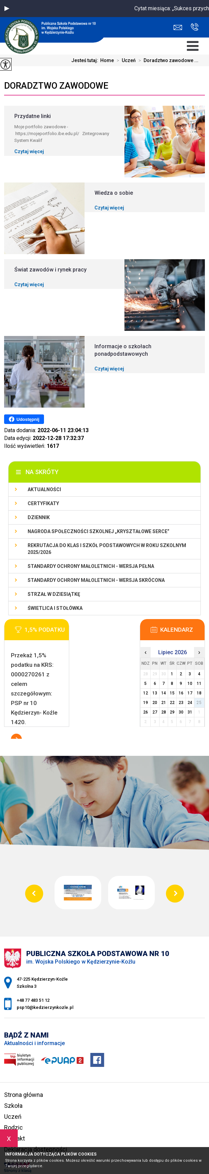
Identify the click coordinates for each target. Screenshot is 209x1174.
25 (199, 702)
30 (181, 712)
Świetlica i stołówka (55, 608)
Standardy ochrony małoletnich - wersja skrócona (96, 580)
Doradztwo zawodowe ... (167, 60)
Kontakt (14, 1138)
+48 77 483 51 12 (194, 27)
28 (163, 712)
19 (145, 702)
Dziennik (39, 517)
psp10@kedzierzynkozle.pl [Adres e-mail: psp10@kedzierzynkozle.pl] (45, 1007)
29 (172, 712)
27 (154, 712)
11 (199, 683)
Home (107, 60)
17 (190, 693)
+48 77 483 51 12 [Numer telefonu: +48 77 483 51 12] (33, 1000)
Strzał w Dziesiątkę (54, 594)
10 (190, 683)
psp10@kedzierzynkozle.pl (178, 27)
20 (154, 702)
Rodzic (13, 1127)
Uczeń (125, 60)
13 (154, 693)
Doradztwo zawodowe (56, 85)
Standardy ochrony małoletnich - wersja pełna (91, 566)
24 (190, 702)
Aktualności (44, 489)
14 (163, 693)
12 (145, 693)
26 (145, 712)
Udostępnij (24, 419)
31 (190, 712)
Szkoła (13, 1105)
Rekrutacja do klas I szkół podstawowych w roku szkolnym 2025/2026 (107, 549)
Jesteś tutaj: (85, 60)
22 (172, 702)
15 (172, 693)
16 (181, 693)
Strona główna (23, 1094)
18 (199, 693)
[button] (7, 8)
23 (181, 702)
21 (163, 702)
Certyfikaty (43, 503)
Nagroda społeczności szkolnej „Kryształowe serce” (98, 531)
